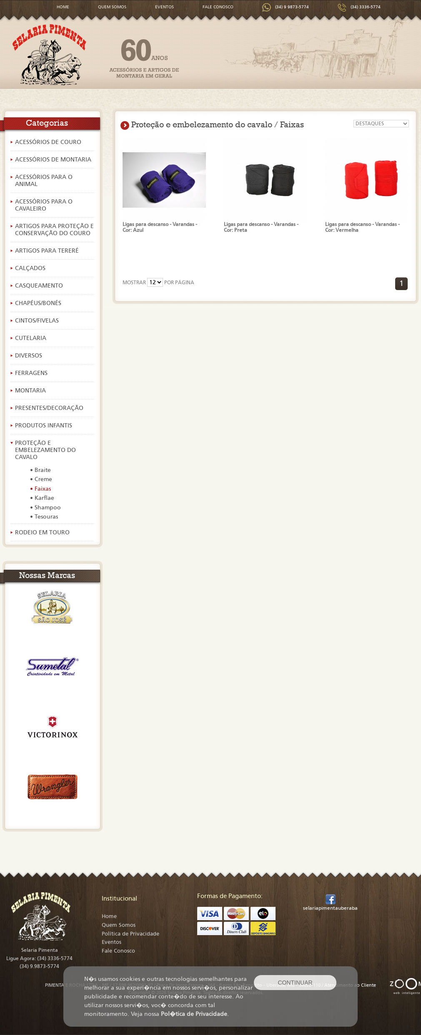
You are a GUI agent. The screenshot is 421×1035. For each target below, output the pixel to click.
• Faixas (40, 488)
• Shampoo (45, 507)
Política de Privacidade (130, 934)
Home (109, 916)
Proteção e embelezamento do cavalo (201, 124)
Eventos (111, 942)
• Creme (41, 479)
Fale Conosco (118, 951)
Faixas (292, 124)
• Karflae (42, 497)
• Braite (40, 470)
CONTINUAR (295, 982)
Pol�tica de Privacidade (194, 1014)
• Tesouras (44, 516)
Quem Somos (118, 925)
